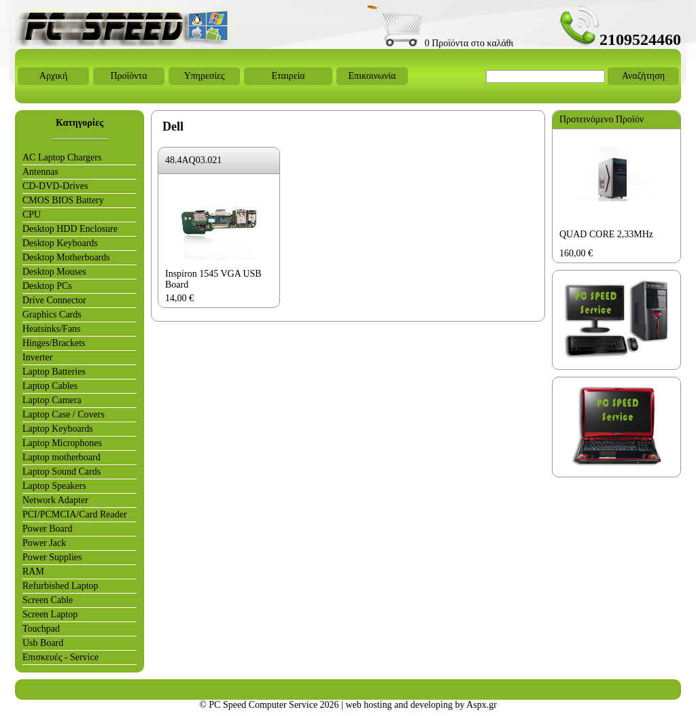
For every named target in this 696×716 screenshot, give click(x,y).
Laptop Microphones (62, 443)
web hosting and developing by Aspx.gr (420, 705)
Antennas (40, 172)
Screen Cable (47, 600)
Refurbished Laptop (60, 586)
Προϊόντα (128, 76)
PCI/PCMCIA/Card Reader (74, 514)
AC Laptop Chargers (61, 157)
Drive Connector (54, 300)
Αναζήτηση (643, 76)
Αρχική (53, 76)
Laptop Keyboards (57, 429)
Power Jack (44, 543)
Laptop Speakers (54, 486)
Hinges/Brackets (54, 343)
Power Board (47, 529)
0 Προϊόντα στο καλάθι (440, 43)
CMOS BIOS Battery (63, 200)
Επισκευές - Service (60, 657)
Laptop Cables (49, 386)
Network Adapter (55, 500)
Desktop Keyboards (60, 243)
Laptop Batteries (54, 371)
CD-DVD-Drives (55, 186)
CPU (31, 214)
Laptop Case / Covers (63, 414)
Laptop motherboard (61, 457)
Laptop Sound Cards (61, 471)
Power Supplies (52, 557)
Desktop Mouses (54, 272)
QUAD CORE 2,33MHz (606, 234)
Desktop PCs (47, 286)
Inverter (37, 357)
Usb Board (42, 643)
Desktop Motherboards (66, 257)
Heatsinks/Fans (51, 329)
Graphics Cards (52, 314)
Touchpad (41, 629)
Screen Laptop (49, 614)
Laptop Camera (52, 400)
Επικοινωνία (372, 76)
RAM (33, 571)
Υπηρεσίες (204, 76)
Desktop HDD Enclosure (70, 229)
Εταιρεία (287, 76)
